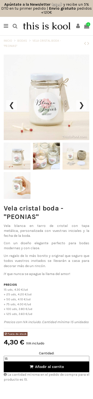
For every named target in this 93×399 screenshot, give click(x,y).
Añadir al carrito (46, 367)
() (57, 4)
